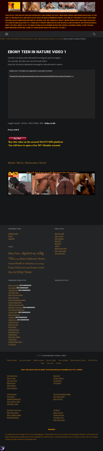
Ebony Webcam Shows (78, 360)
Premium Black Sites (14, 302)
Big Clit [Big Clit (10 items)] (36, 253)
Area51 (57, 246)
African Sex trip (13, 322)
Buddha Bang (12, 334)
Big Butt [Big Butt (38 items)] (27, 253)
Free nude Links (60, 253)
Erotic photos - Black (13, 401)
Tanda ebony (57, 380)
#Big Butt (11, 162)
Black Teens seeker (14, 337)
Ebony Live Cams (13, 285)
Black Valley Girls (13, 332)
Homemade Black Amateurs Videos (54, 355)
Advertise (11, 238)
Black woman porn (61, 248)
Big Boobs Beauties (13, 417)
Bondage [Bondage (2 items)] (16, 259)
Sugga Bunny (12, 319)
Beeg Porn (58, 241)
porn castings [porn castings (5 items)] (38, 263)
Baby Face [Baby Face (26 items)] (13, 253)
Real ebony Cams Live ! (15, 307)
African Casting (13, 312)
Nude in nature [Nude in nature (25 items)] (24, 263)
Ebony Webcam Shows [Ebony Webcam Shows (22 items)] (32, 258)
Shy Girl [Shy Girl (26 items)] (12, 272)
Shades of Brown (13, 329)
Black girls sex (11, 383)
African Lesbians (58, 378)
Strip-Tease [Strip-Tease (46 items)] (24, 272)
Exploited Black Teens (15, 342)
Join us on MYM (12, 380)
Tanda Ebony (12, 339)
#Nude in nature (31, 162)
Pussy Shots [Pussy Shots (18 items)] (14, 267)
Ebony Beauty (59, 238)
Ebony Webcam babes (14, 415)
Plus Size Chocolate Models (17, 300)
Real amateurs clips (29, 39)
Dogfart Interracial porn (16, 305)
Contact (58, 363)
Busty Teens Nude (60, 251)
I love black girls (13, 290)
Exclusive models (25, 360)
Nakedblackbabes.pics (14, 399)
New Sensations (12, 388)
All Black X (11, 317)
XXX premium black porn (16, 310)
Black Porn (58, 243)
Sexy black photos (59, 396)
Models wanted (13, 233)
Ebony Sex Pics (58, 399)
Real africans (12, 327)
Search (94, 34)
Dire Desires (12, 288)
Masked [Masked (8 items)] (11, 263)
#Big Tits (20, 162)
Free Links (50, 363)
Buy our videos (51, 360)
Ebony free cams (13, 297)
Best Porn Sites (59, 233)
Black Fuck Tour (13, 324)
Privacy (10, 236)
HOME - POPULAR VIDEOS (10, 39)
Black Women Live (14, 315)
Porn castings (63, 360)
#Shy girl (42, 162)
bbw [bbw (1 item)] (21, 254)
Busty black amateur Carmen (50, 39)
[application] (51, 94)
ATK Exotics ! (12, 344)
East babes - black (12, 404)
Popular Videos (12, 360)
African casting (11, 394)
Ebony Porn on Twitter (15, 295)
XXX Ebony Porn (13, 292)
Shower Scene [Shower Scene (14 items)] (37, 267)
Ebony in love (59, 236)
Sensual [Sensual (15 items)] (25, 267)
